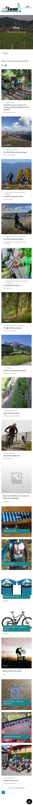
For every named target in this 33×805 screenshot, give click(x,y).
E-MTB (5, 491)
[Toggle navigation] (30, 7)
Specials (5, 666)
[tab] (2, 65)
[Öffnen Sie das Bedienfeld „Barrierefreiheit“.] (29, 801)
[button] (26, 8)
